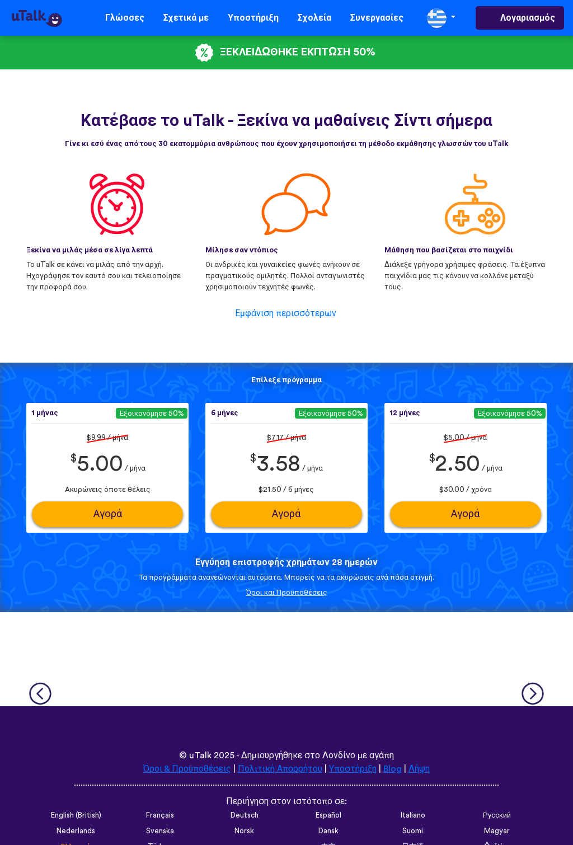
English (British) (76, 815)
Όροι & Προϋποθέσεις (187, 768)
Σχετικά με (186, 17)
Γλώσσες (124, 17)
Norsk (244, 831)
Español (328, 815)
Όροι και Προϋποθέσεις (286, 593)
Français (160, 815)
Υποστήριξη (253, 17)
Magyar (497, 831)
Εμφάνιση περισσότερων (285, 313)
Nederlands (76, 831)
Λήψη (419, 768)
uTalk (200, 755)
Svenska (160, 831)
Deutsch (245, 815)
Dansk (328, 831)
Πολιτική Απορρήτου (280, 768)
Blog (392, 768)
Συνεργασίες (376, 17)
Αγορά (107, 514)
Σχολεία (314, 17)
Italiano (413, 815)
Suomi (412, 831)
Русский (497, 815)
